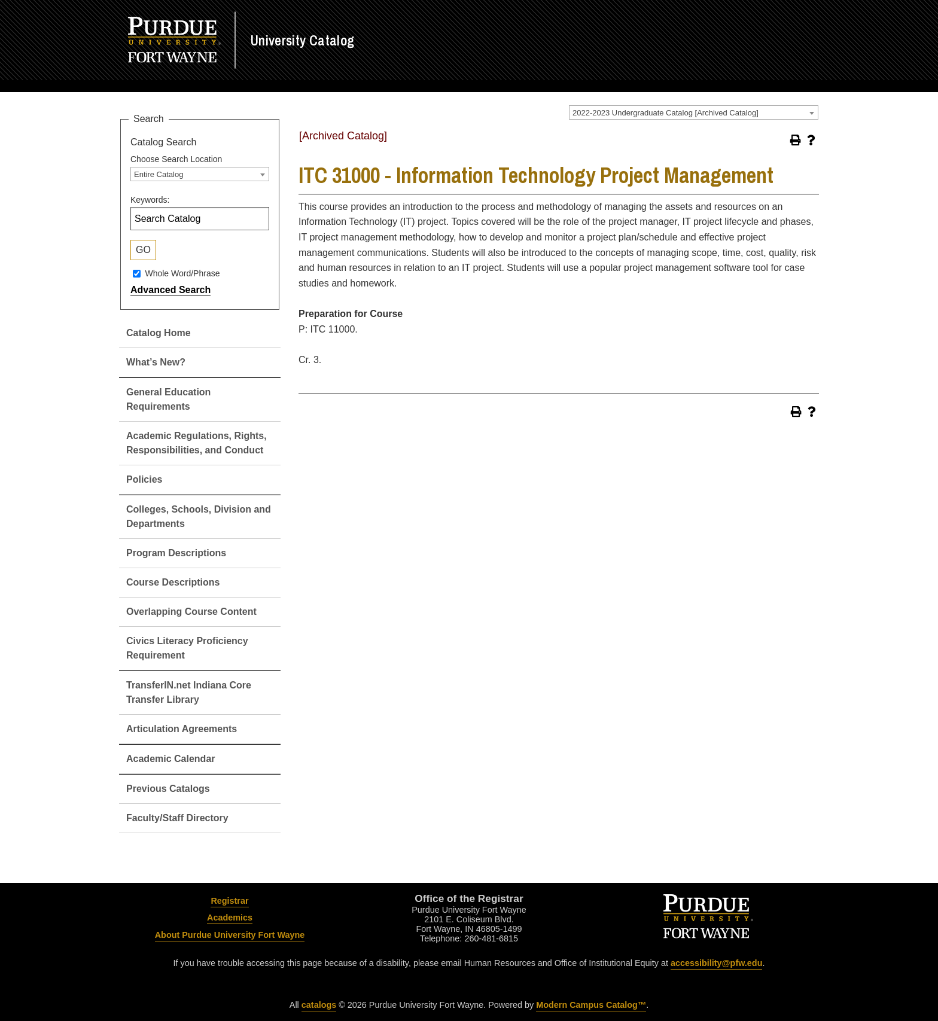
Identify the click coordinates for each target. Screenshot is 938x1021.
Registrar (229, 901)
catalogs (319, 1005)
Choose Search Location (176, 159)
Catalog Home (158, 333)
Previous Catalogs (168, 789)
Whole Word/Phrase (182, 273)
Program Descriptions (176, 553)
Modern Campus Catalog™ (591, 1005)
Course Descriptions (173, 582)
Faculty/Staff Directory (177, 818)
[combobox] (693, 112)
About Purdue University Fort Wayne (230, 935)
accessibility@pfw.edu (716, 963)
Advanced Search (170, 290)
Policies (144, 479)
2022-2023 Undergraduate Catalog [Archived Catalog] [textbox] (665, 112)
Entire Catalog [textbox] (158, 174)
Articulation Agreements (181, 729)
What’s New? (155, 362)
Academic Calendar (170, 759)
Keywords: (149, 200)
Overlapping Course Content (191, 611)
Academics (229, 917)
